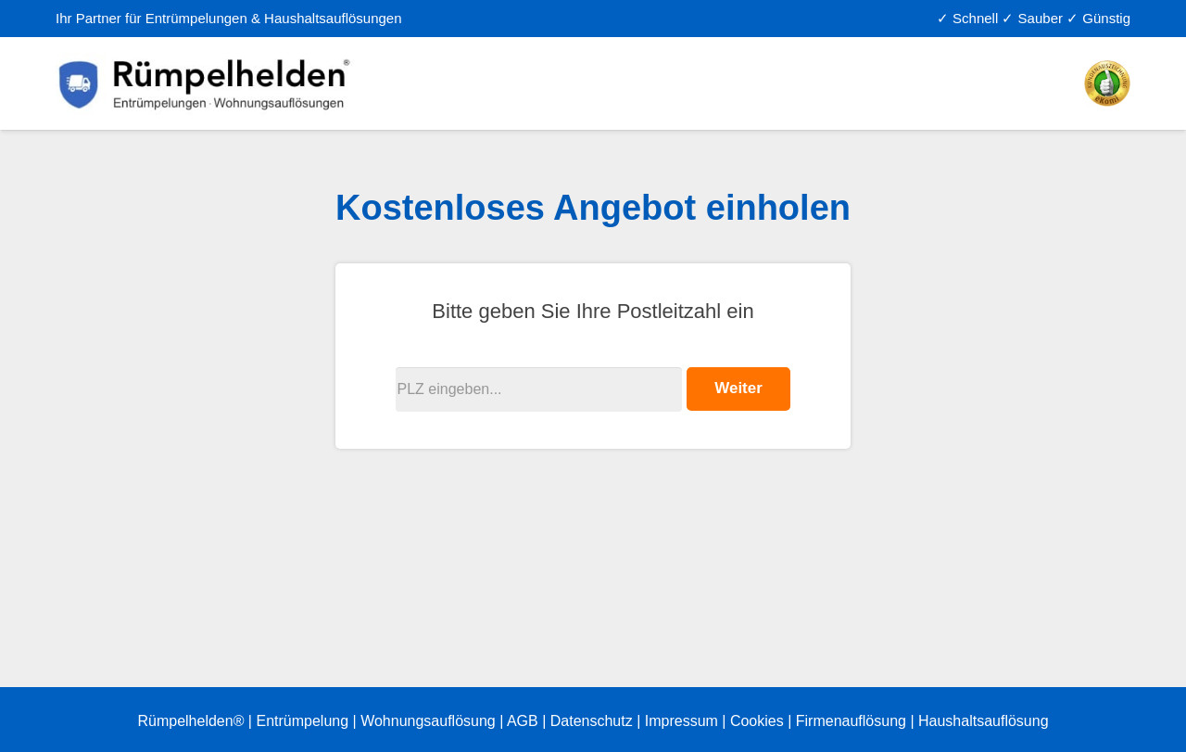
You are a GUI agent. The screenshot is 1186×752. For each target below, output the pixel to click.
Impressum (681, 721)
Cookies (757, 721)
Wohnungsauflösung (428, 721)
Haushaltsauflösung (983, 721)
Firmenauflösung (851, 721)
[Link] (206, 84)
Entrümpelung (302, 721)
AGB (522, 721)
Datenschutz (591, 721)
